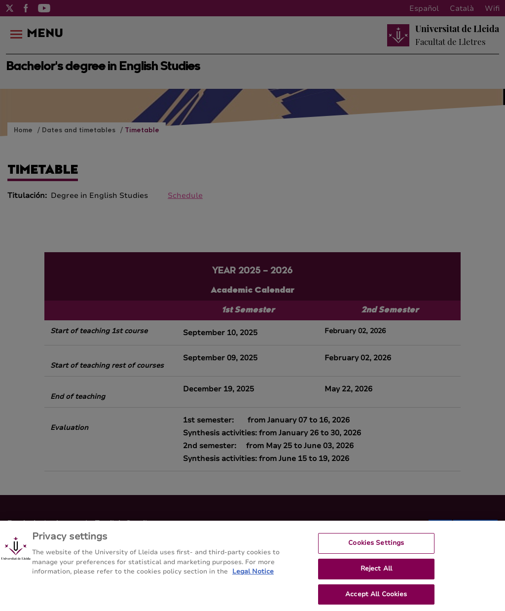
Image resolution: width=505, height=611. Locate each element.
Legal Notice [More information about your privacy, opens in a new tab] (253, 576)
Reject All (376, 572)
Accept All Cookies (376, 598)
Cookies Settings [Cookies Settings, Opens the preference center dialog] (376, 547)
